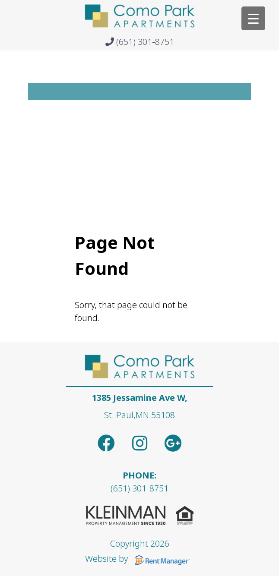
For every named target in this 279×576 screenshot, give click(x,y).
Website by (139, 558)
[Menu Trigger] (253, 18)
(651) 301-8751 (139, 41)
